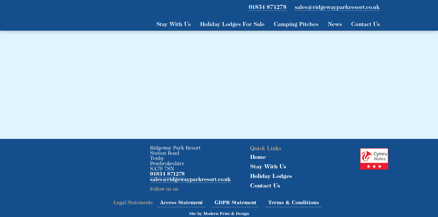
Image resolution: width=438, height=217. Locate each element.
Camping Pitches (296, 24)
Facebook (195, 187)
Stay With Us (173, 24)
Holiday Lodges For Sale (232, 24)
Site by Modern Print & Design (219, 214)
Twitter (184, 187)
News (335, 24)
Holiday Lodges (271, 176)
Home (258, 157)
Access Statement (181, 203)
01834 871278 (268, 7)
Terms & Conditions (293, 203)
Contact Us (365, 24)
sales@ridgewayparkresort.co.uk (337, 7)
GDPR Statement (235, 203)
